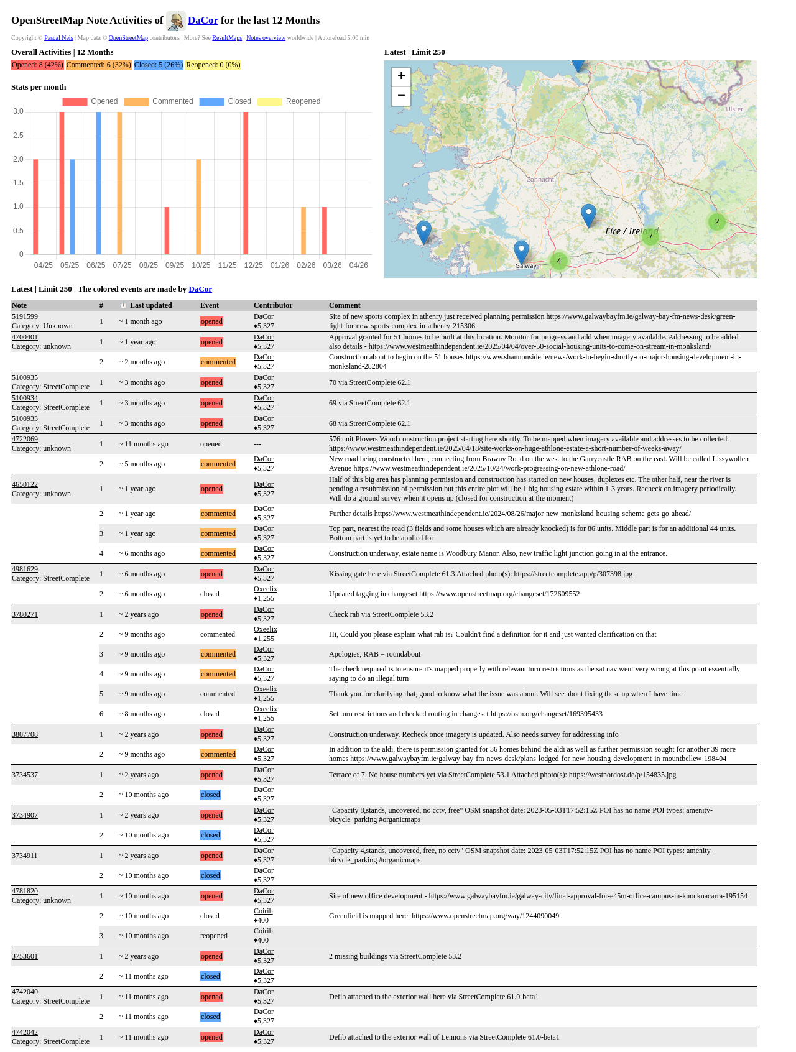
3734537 (25, 774)
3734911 (25, 855)
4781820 (25, 891)
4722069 (25, 439)
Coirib (263, 911)
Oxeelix (265, 588)
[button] (424, 233)
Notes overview (265, 37)
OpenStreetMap (128, 37)
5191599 (25, 316)
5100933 (25, 418)
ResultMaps (227, 37)
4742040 (25, 991)
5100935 (25, 377)
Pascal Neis (58, 37)
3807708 (25, 734)
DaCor (203, 20)
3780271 (25, 614)
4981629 (25, 569)
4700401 (25, 337)
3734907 (25, 815)
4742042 (25, 1032)
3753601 (25, 956)
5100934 (25, 398)
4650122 (25, 484)
